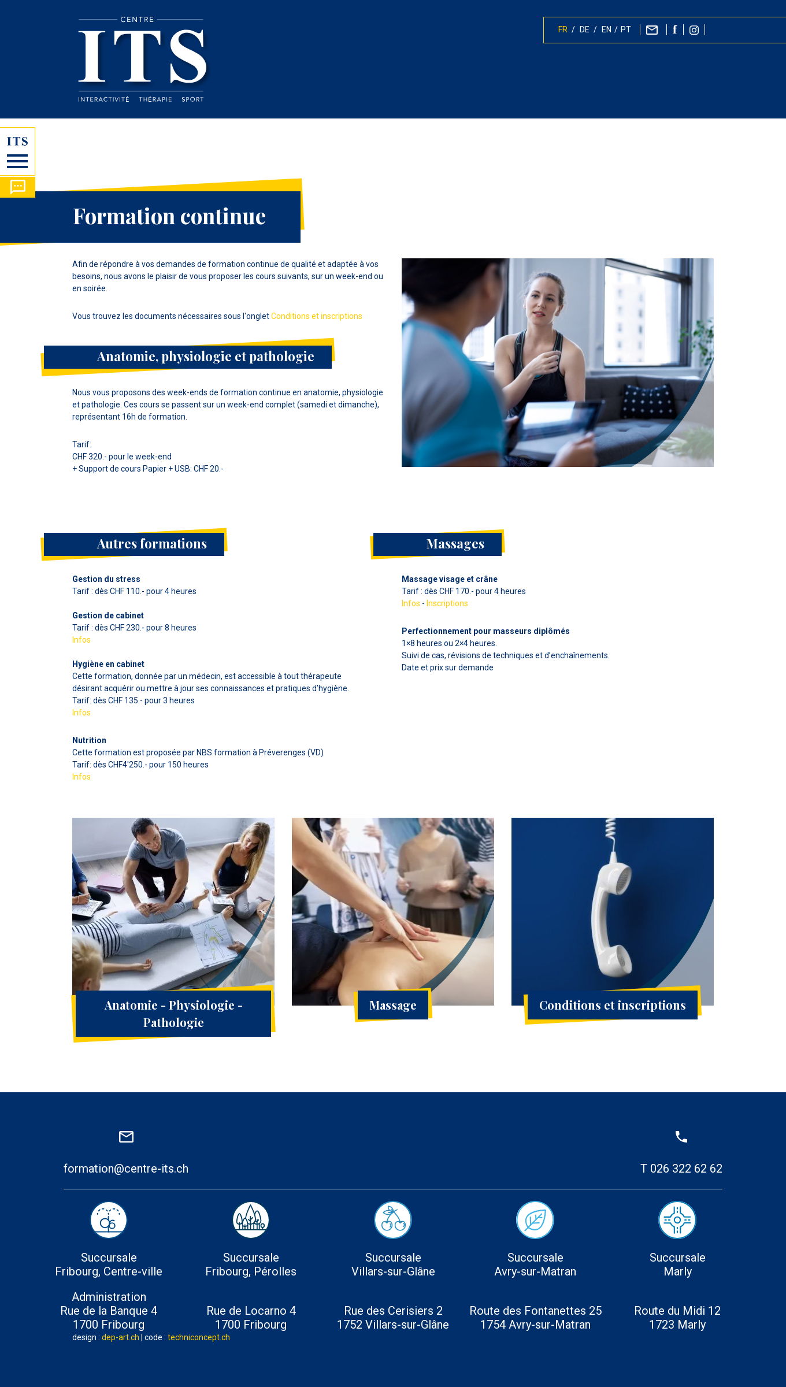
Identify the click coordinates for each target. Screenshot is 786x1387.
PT (626, 30)
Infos (81, 639)
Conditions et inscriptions (316, 316)
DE (585, 30)
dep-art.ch (120, 1337)
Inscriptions (447, 603)
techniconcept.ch (199, 1337)
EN (606, 30)
